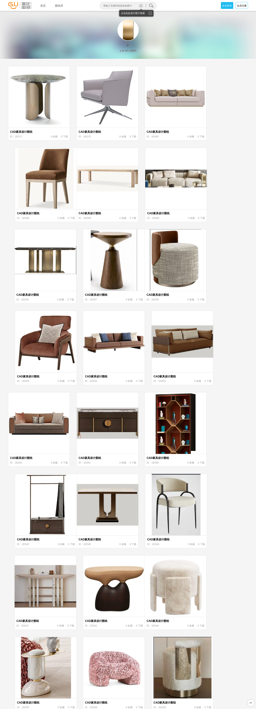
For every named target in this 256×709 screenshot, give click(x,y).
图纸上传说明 (144, 692)
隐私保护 (114, 692)
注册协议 (100, 692)
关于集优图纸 (83, 692)
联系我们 (175, 692)
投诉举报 (161, 692)
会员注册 (242, 5)
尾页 (167, 664)
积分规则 (128, 692)
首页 (89, 664)
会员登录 (227, 5)
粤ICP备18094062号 (176, 697)
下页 (155, 664)
